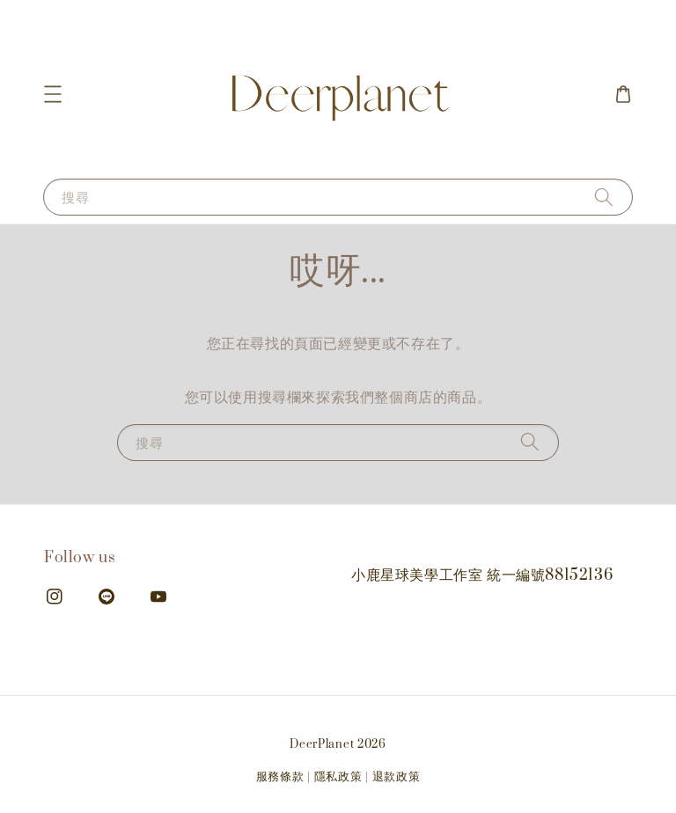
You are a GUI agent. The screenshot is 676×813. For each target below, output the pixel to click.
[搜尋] (604, 196)
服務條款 (280, 777)
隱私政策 (338, 777)
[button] (52, 94)
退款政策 (396, 777)
